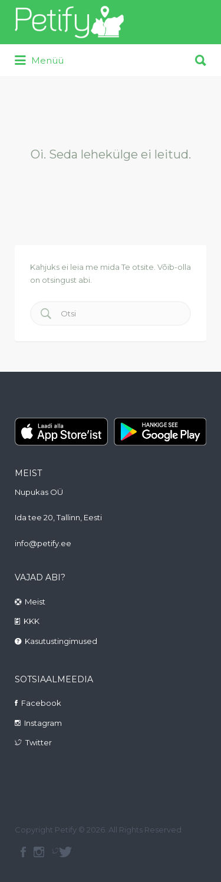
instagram (39, 852)
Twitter (38, 742)
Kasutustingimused (61, 641)
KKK (31, 621)
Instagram (43, 723)
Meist (35, 601)
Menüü (39, 61)
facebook (23, 852)
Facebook (41, 703)
